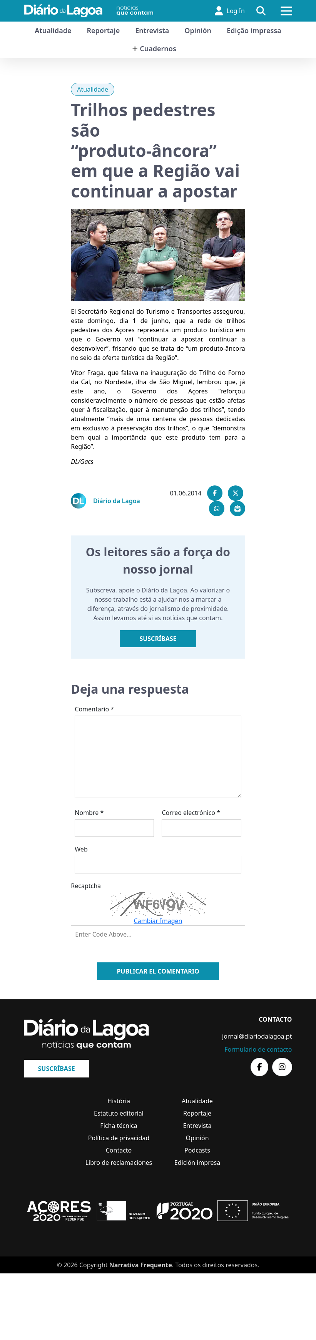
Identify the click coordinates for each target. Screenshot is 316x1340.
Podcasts (197, 1150)
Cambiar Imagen (158, 921)
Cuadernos (158, 48)
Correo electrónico (191, 812)
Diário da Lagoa (116, 501)
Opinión (197, 30)
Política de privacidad (119, 1138)
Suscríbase (157, 638)
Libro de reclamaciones (118, 1162)
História (118, 1101)
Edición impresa (197, 1162)
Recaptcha (86, 886)
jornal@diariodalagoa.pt (257, 1036)
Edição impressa (254, 30)
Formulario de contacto (258, 1049)
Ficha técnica (118, 1125)
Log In (229, 10)
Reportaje (103, 30)
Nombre (89, 812)
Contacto (119, 1150)
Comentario (94, 709)
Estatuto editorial (119, 1113)
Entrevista (152, 30)
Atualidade (53, 30)
